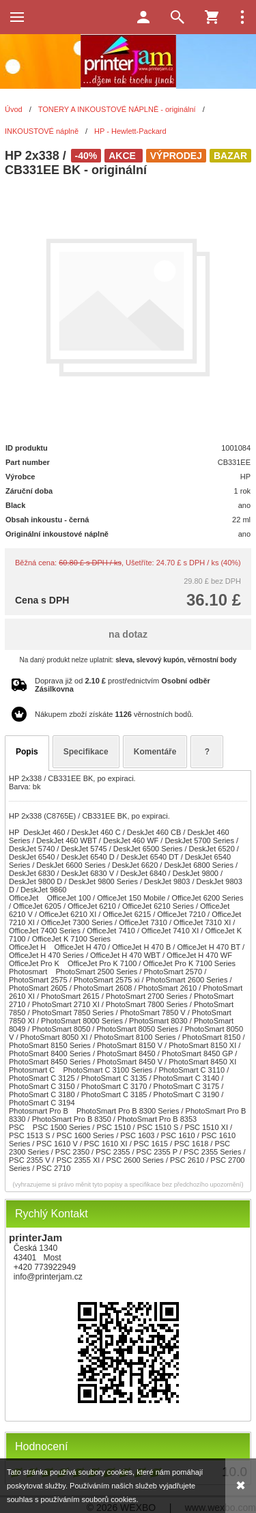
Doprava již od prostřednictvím (122, 685)
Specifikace (86, 751)
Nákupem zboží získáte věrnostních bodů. (114, 714)
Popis (27, 751)
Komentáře (155, 751)
